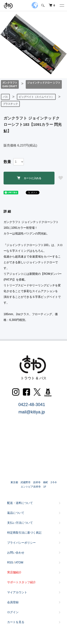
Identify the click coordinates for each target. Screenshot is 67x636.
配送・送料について (20, 502)
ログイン (13, 612)
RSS (10, 562)
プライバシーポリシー (21, 542)
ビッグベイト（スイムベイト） (36, 96)
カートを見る (15, 622)
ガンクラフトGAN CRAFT (9, 84)
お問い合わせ (15, 552)
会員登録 (13, 602)
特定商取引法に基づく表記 (24, 532)
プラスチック (10, 103)
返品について (15, 512)
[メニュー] (61, 5)
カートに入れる (29, 178)
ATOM (19, 562)
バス (5, 96)
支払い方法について (20, 522)
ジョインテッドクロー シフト (43, 82)
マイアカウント (17, 592)
